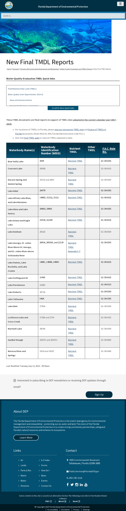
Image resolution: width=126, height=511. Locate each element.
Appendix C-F (74, 251)
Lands (22, 465)
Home (9, 69)
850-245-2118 (75, 478)
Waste (22, 475)
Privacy (76, 509)
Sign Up (99, 394)
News (42, 475)
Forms (43, 465)
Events (43, 480)
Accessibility (52, 509)
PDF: (48, 501)
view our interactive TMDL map (69, 129)
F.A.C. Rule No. (108, 150)
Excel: (76, 501)
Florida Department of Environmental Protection (63, 6)
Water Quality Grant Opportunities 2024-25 (25, 94)
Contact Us (45, 486)
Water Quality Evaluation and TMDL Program (76, 69)
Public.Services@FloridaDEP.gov (84, 471)
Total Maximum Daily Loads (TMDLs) (22, 89)
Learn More (26, 437)
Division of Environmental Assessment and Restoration (39, 69)
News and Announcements (21, 100)
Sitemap (86, 509)
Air (20, 460)
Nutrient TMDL (75, 160)
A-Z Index (44, 460)
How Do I (44, 470)
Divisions (16, 69)
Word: (62, 501)
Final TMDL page (31, 137)
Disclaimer (65, 509)
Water (22, 480)
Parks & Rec (24, 470)
